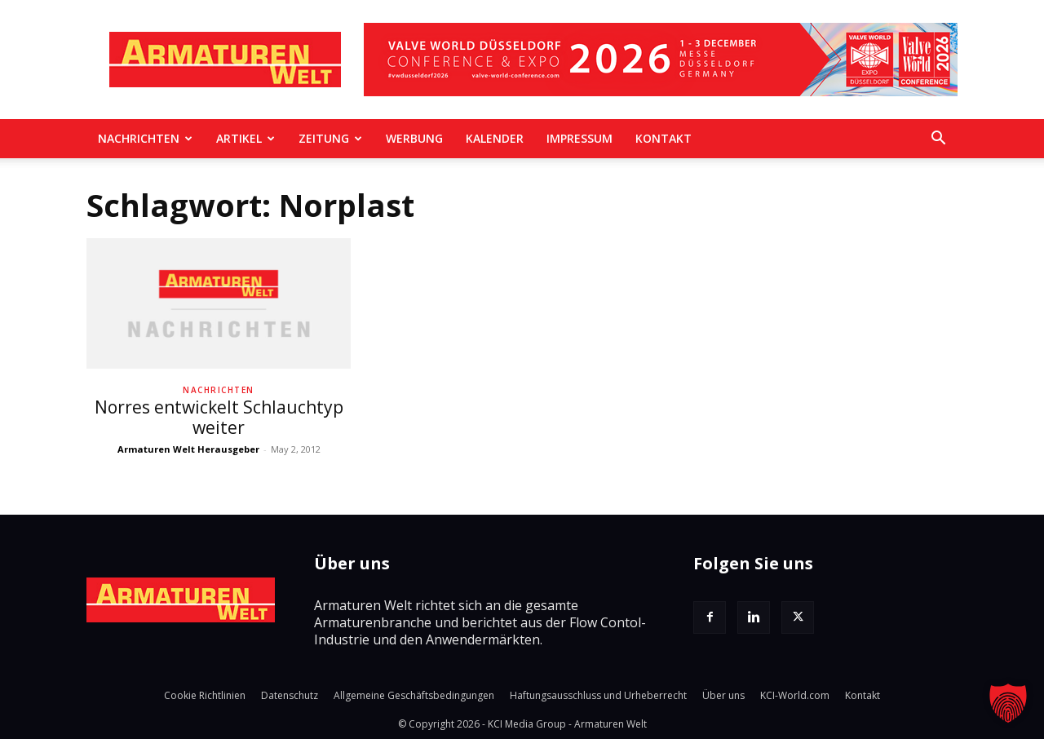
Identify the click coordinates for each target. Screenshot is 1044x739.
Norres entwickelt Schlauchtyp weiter (219, 417)
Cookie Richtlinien (205, 695)
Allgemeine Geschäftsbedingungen (414, 695)
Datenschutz (289, 695)
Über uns (723, 695)
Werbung (414, 138)
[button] (938, 139)
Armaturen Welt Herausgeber (188, 449)
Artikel (245, 138)
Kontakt (663, 138)
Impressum (579, 138)
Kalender (495, 138)
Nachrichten (145, 138)
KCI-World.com (794, 695)
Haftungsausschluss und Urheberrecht (598, 695)
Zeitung (330, 138)
